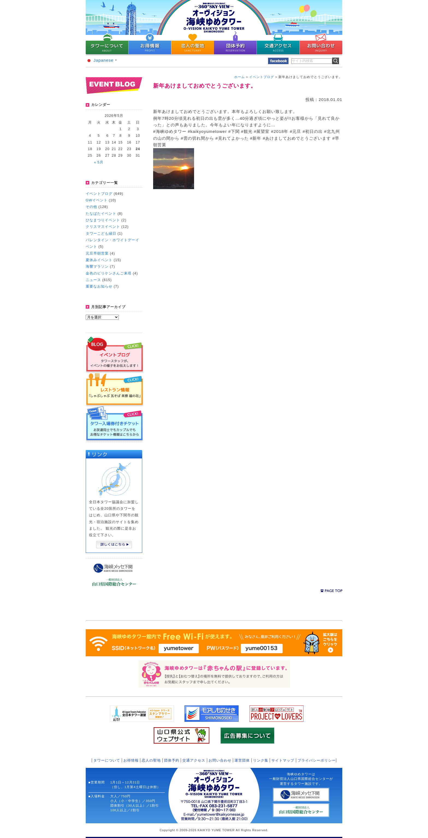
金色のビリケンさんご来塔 (109, 273)
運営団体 (242, 760)
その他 (91, 207)
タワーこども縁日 (101, 233)
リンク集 (260, 760)
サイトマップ (282, 760)
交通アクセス (193, 760)
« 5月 (98, 162)
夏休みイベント (99, 260)
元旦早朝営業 (97, 253)
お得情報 (131, 760)
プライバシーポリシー (317, 760)
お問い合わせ (220, 760)
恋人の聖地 (151, 760)
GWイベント (97, 200)
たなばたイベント (101, 213)
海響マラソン (97, 266)
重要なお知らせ (99, 286)
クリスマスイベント (103, 227)
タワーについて (106, 760)
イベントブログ (99, 194)
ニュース (93, 280)
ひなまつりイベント (103, 220)
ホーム (239, 77)
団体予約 (171, 760)
